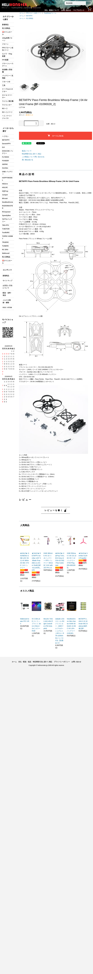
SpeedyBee (6, 215)
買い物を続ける (27, 160)
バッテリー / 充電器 (7, 77)
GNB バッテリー (7, 173)
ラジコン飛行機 (7, 101)
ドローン (5, 44)
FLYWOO (5, 157)
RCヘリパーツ (7, 112)
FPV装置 (5, 60)
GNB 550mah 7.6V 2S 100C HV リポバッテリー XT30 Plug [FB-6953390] (71, 560)
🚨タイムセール (7, 33)
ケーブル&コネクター (7, 90)
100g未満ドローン (7, 39)
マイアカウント (78, 10)
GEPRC (5, 164)
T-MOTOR (5, 229)
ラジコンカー (7, 105)
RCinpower (6, 212)
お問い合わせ (66, 10)
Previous (28, 50)
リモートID (6, 82)
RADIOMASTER (7, 207)
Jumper (5, 195)
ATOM (9, 307)
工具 (3, 85)
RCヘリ (5, 108)
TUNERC (5, 246)
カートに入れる (55, 136)
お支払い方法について (7, 287)
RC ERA (5, 249)
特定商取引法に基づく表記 (31, 154)
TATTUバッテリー (7, 220)
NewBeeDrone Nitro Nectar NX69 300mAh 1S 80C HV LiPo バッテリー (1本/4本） (71, 626)
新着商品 (5, 25)
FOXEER (5, 161)
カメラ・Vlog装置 (7, 55)
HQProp (5, 191)
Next (82, 50)
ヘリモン (5, 136)
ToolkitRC (6, 232)
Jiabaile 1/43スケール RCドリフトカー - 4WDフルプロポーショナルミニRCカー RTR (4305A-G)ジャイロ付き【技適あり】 (59, 631)
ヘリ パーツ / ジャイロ (7, 117)
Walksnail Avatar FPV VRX (24, 621)
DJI (3, 147)
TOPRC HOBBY (7, 237)
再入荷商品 (29, 18)
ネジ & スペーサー (7, 96)
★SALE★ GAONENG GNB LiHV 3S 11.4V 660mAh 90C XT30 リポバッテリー (24, 560)
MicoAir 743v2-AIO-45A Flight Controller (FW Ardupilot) (48, 623)
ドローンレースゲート (7, 65)
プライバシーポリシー (62, 662)
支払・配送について (51, 10)
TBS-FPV (5, 225)
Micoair (5, 198)
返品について (27, 151)
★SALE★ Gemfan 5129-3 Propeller (83, 555)
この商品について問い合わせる (33, 157)
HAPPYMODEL (7, 179)
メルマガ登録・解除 (7, 301)
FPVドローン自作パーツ (33, 13)
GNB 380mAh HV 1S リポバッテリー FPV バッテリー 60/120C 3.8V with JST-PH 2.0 (48, 560)
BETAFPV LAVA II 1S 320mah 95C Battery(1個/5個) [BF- (83, 623)
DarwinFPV (6, 144)
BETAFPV (29, 16)
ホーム (22, 13)
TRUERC (5, 242)
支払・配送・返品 (24, 662)
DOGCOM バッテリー (7, 152)
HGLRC (5, 187)
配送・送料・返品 (7, 294)
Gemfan (5, 168)
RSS (4, 307)
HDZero (5, 184)
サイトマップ (7, 280)
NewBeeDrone (7, 202)
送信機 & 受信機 (7, 71)
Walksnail (5, 253)
